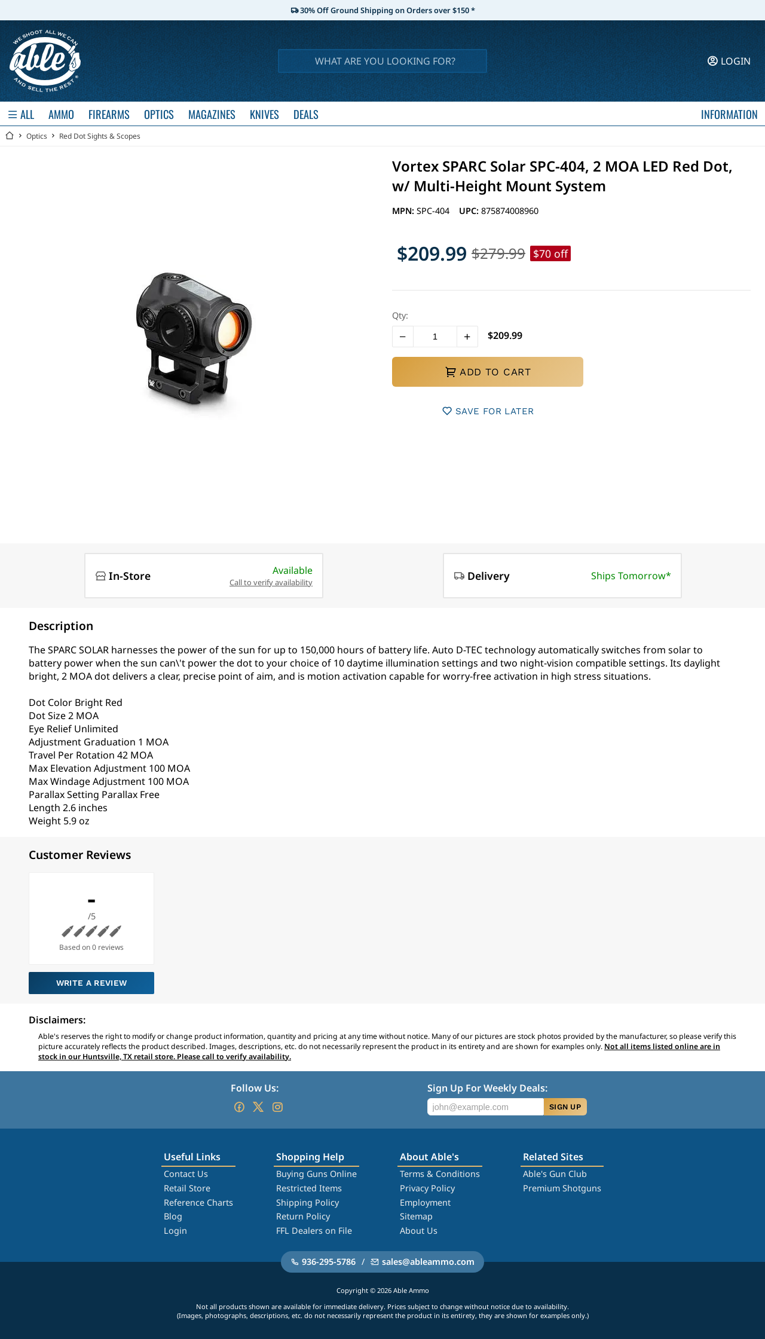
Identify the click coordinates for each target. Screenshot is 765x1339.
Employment (425, 1202)
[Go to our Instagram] (277, 1107)
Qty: (400, 315)
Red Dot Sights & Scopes (99, 136)
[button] (403, 336)
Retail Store (187, 1188)
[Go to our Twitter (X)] (258, 1107)
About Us (418, 1230)
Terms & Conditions (440, 1173)
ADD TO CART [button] (488, 371)
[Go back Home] (9, 136)
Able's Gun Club (555, 1173)
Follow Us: (255, 1088)
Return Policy (303, 1216)
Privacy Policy (427, 1188)
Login (175, 1230)
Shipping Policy (307, 1202)
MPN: (404, 210)
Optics (36, 136)
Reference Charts (198, 1202)
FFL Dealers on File (314, 1230)
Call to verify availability (271, 582)
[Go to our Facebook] (239, 1107)
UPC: (470, 210)
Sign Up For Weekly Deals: (487, 1088)
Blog (173, 1216)
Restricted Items (309, 1188)
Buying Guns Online (316, 1173)
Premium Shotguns (562, 1188)
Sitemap (416, 1216)
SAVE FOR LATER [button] (488, 411)
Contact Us (186, 1173)
